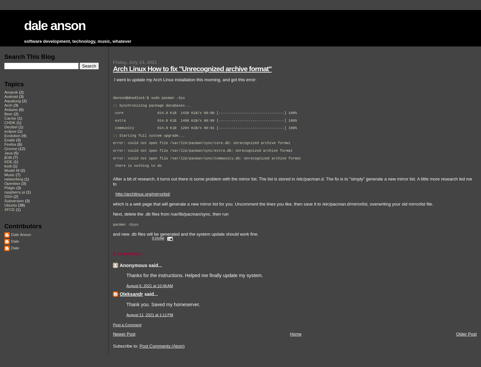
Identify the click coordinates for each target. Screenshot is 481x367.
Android (11, 96)
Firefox (10, 144)
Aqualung (12, 101)
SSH (8, 196)
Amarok (11, 92)
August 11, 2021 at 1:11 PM (149, 322)
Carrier (10, 118)
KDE (8, 161)
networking (13, 179)
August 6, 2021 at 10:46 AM (149, 292)
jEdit (8, 157)
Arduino (11, 109)
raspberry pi (14, 192)
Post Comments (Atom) (162, 352)
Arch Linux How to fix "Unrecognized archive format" (192, 69)
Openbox (12, 183)
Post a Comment (127, 332)
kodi (8, 166)
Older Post (466, 340)
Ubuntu (10, 205)
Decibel (10, 127)
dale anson (55, 25)
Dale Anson (21, 234)
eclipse (10, 131)
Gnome (10, 148)
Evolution (12, 135)
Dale (15, 241)
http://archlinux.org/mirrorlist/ (142, 200)
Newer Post (124, 340)
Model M (11, 170)
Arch (8, 105)
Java (8, 153)
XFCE (9, 209)
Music (9, 174)
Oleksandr (131, 300)
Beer (8, 114)
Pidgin (9, 188)
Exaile (9, 140)
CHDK (9, 122)
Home (296, 340)
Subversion (14, 201)
